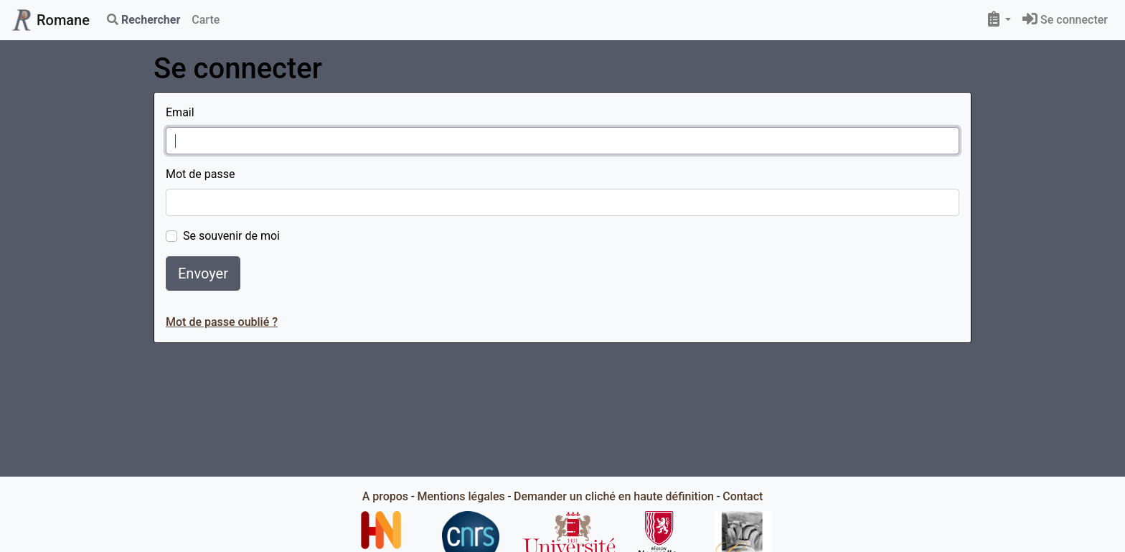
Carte (206, 20)
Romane (50, 20)
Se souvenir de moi (231, 236)
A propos (385, 496)
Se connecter (1065, 20)
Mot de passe (200, 174)
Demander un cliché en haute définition (614, 496)
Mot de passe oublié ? (222, 322)
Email (180, 112)
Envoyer (203, 273)
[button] (999, 20)
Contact (742, 496)
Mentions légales (460, 496)
